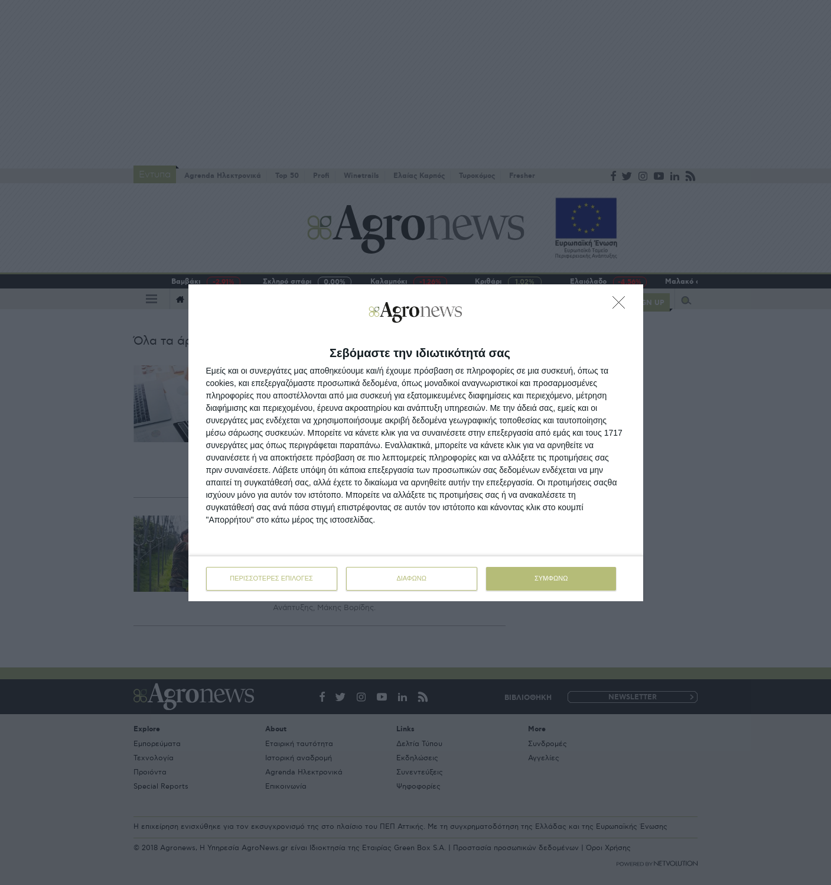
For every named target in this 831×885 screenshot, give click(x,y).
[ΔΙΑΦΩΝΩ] (621, 305)
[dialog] (415, 442)
